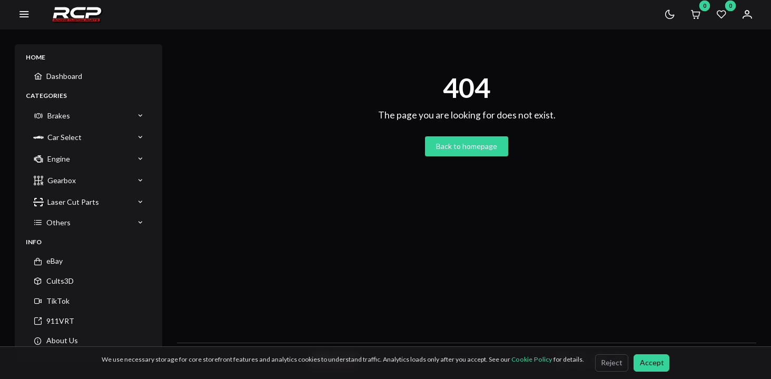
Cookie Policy (532, 359)
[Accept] (651, 363)
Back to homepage (466, 146)
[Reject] (611, 363)
